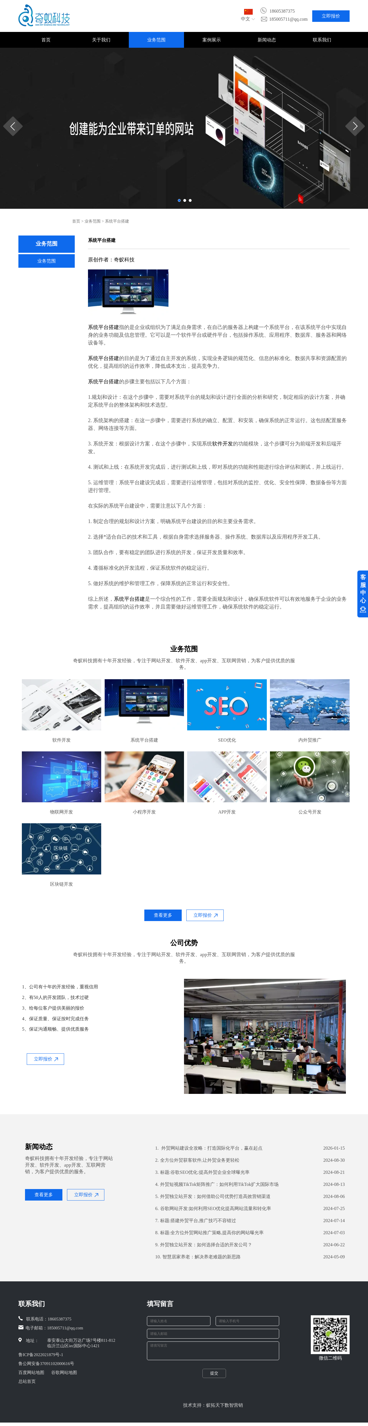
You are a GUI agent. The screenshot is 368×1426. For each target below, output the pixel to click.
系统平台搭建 (103, 327)
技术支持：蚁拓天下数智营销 (213, 1408)
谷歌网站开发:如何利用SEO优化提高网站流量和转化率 (213, 1209)
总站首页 (27, 1381)
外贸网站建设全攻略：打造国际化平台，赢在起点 (208, 1148)
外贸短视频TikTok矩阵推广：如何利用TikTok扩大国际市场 (217, 1184)
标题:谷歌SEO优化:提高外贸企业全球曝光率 (202, 1172)
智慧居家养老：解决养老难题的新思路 (198, 1257)
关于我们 (101, 39)
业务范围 (156, 39)
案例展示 (211, 39)
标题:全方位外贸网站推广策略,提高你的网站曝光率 (209, 1233)
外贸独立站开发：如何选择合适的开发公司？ (203, 1245)
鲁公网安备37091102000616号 (46, 1363)
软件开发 (222, 444)
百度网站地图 (31, 1372)
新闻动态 (267, 39)
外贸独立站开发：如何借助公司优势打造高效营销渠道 (213, 1196)
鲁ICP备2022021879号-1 (40, 1354)
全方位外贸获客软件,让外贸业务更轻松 (197, 1160)
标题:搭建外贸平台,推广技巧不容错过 (195, 1221)
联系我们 (322, 39)
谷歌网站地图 (64, 1372)
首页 (46, 39)
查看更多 (163, 915)
